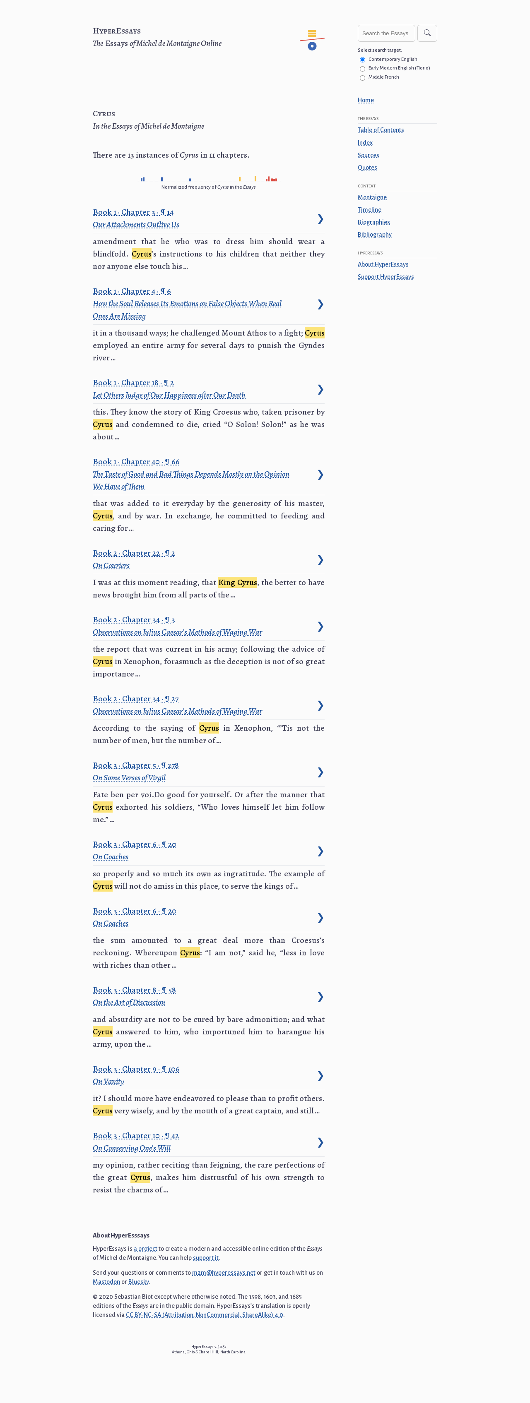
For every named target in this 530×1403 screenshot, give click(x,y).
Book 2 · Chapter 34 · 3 (178, 626)
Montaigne (372, 197)
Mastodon (106, 1281)
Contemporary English (393, 59)
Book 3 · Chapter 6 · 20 (135, 850)
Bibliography (375, 234)
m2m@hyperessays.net (223, 1272)
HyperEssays (117, 30)
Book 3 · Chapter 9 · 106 (137, 1075)
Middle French (384, 77)
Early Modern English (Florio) (399, 68)
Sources (368, 155)
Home (366, 100)
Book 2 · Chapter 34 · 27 (178, 705)
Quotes (367, 167)
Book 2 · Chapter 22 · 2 (135, 559)
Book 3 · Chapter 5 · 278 (137, 771)
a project (145, 1248)
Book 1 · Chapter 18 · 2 (169, 389)
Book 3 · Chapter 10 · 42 (137, 1142)
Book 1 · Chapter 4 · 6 (187, 303)
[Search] (427, 33)
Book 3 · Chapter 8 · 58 (135, 996)
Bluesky (138, 1281)
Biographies (374, 222)
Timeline (369, 209)
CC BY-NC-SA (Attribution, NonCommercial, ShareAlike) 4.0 (204, 1315)
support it (206, 1257)
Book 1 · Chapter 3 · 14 (136, 218)
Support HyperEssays (386, 276)
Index (365, 142)
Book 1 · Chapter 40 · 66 (191, 474)
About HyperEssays (383, 264)
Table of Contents (381, 130)
